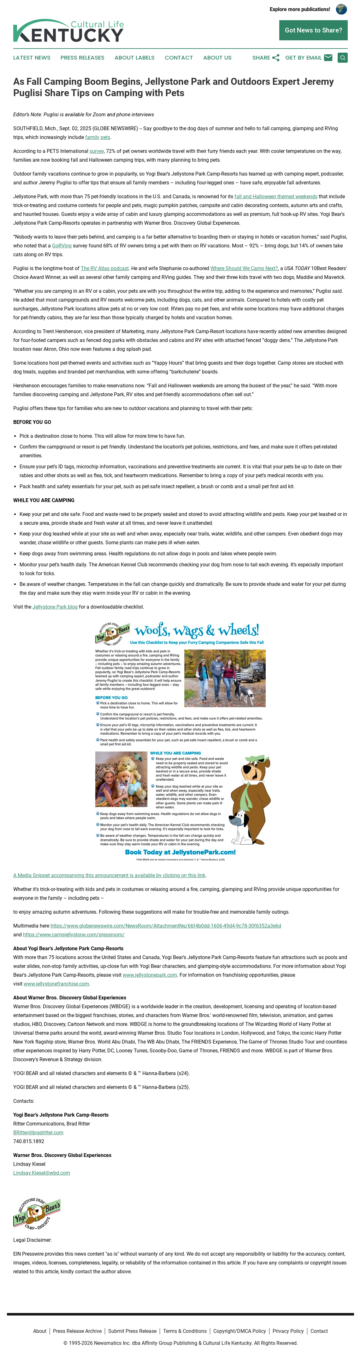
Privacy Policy (288, 1331)
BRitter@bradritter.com (38, 1133)
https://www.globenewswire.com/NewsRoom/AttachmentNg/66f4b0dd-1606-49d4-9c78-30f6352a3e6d (165, 926)
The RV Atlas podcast (105, 268)
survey (97, 151)
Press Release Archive (77, 1331)
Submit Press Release (132, 1331)
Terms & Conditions (185, 1331)
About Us (217, 57)
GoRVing (62, 246)
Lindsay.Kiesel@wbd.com (41, 1173)
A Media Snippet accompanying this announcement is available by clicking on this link (109, 875)
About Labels (135, 57)
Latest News (31, 57)
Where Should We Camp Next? (244, 268)
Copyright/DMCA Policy (239, 1331)
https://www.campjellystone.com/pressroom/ (74, 935)
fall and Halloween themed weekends (275, 197)
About (39, 1331)
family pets (97, 137)
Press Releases (82, 57)
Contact (179, 57)
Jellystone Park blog (55, 607)
